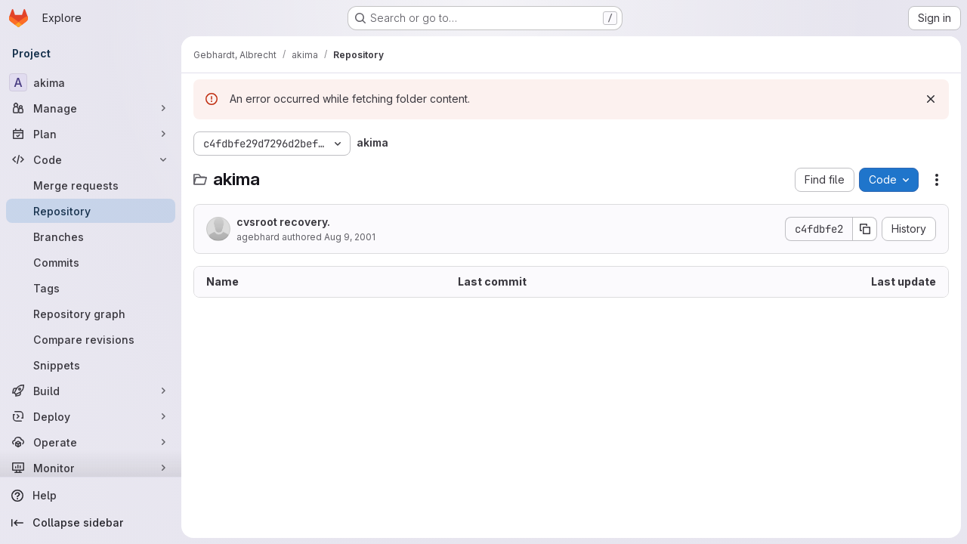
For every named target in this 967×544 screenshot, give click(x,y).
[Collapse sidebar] (90, 523)
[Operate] (90, 442)
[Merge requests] (90, 185)
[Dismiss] (931, 99)
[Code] (90, 159)
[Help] (90, 496)
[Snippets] (90, 365)
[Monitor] (90, 468)
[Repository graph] (90, 313)
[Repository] (90, 211)
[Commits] (90, 262)
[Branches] (90, 236)
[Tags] (90, 288)
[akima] (90, 82)
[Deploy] (90, 416)
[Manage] (90, 108)
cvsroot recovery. (283, 221)
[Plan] (90, 134)
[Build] (90, 391)
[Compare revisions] (90, 339)
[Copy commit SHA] (865, 229)
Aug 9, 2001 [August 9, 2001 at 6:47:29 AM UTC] (349, 237)
